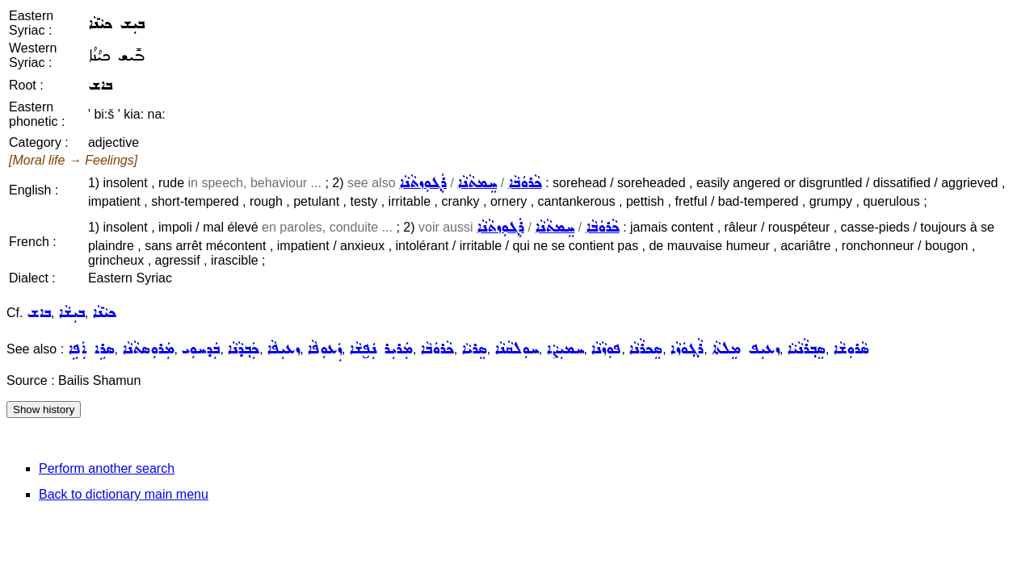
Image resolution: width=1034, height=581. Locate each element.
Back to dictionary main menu (123, 494)
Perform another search (106, 468)
